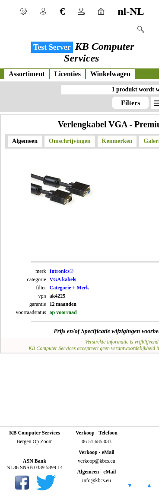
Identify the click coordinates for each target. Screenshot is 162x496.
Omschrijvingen (69, 141)
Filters (130, 103)
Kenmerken (117, 141)
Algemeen (25, 141)
